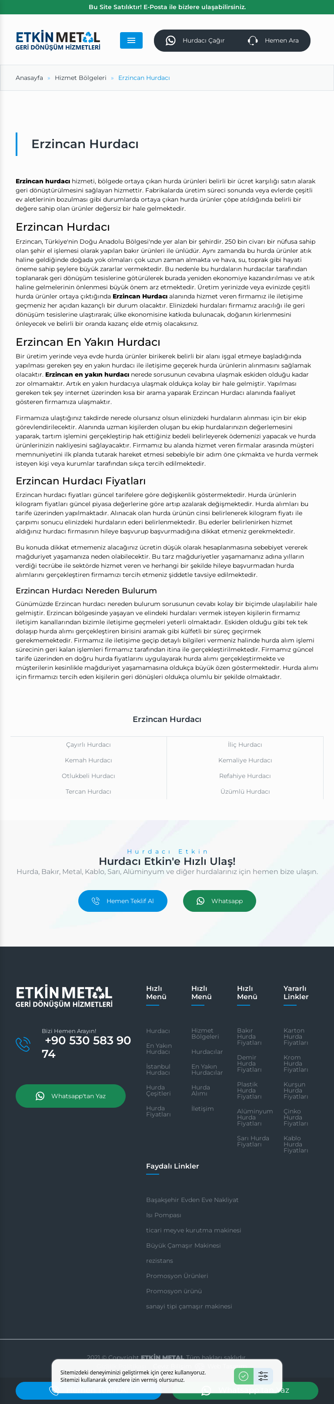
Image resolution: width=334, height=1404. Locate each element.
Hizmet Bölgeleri (205, 1033)
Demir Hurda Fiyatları (249, 1063)
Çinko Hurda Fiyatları (296, 1117)
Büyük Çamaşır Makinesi (183, 1245)
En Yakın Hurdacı (159, 1049)
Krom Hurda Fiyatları (296, 1063)
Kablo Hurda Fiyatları (296, 1144)
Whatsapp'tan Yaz (71, 1096)
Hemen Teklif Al (123, 901)
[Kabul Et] (244, 1376)
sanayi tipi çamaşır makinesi (189, 1306)
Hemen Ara (273, 41)
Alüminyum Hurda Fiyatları (255, 1117)
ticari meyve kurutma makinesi (193, 1230)
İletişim (202, 1109)
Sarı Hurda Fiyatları (253, 1141)
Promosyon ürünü (174, 1291)
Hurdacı (158, 1031)
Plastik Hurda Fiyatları (249, 1090)
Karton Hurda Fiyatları (296, 1036)
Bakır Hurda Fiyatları (249, 1036)
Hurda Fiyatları (158, 1111)
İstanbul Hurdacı (158, 1069)
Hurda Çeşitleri (158, 1090)
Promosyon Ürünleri (177, 1276)
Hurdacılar (207, 1052)
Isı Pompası (163, 1215)
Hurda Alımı (200, 1090)
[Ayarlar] (263, 1376)
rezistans (159, 1261)
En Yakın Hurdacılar (207, 1069)
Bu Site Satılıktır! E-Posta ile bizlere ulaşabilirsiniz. (167, 7)
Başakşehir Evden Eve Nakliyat (192, 1200)
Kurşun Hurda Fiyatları (296, 1090)
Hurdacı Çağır (195, 41)
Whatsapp (220, 901)
